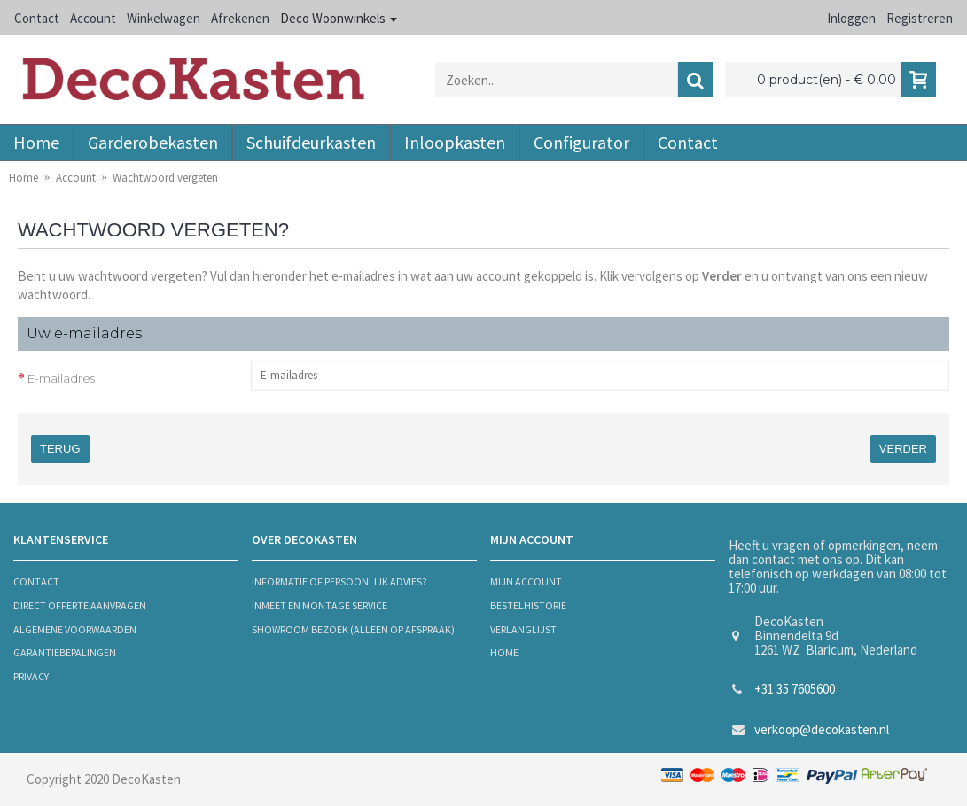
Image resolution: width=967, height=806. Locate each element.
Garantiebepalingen (64, 652)
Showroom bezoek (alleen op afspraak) (353, 629)
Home (504, 652)
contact (36, 581)
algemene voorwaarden (74, 629)
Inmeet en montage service (319, 605)
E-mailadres (61, 378)
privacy (31, 676)
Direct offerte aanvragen (79, 605)
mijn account (526, 581)
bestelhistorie (528, 605)
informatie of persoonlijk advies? (339, 581)
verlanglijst (523, 629)
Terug (60, 448)
